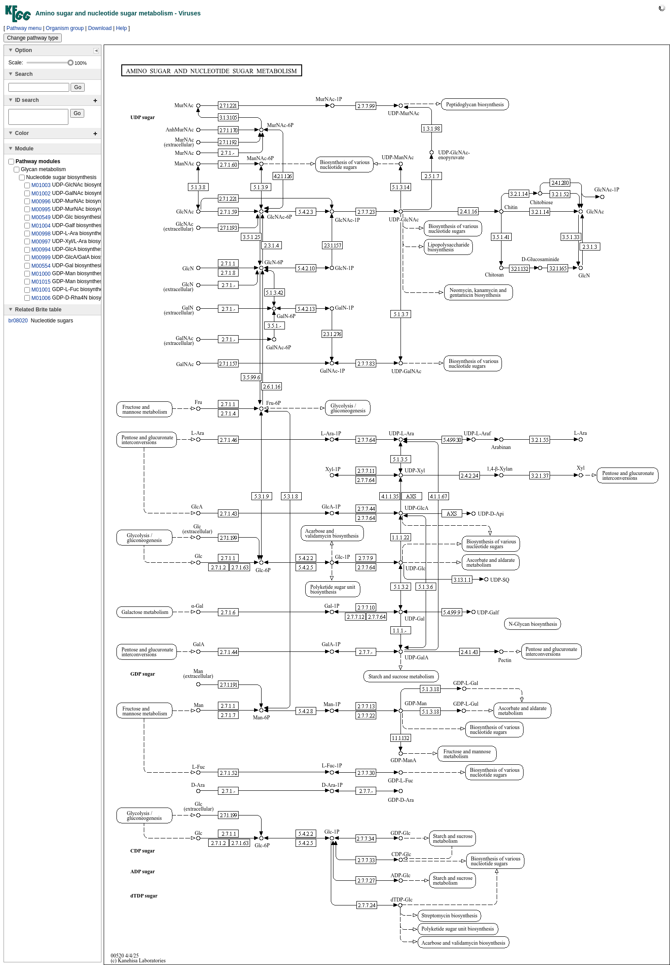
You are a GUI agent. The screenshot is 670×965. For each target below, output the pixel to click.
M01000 (40, 276)
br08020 (18, 323)
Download (100, 28)
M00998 (40, 236)
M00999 (40, 260)
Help (121, 28)
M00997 (40, 244)
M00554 (40, 269)
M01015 (40, 284)
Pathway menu (24, 28)
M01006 (40, 300)
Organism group (65, 28)
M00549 (40, 220)
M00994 (40, 252)
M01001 (40, 292)
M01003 (40, 188)
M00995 (40, 212)
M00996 (40, 204)
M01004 (40, 228)
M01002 (40, 196)
